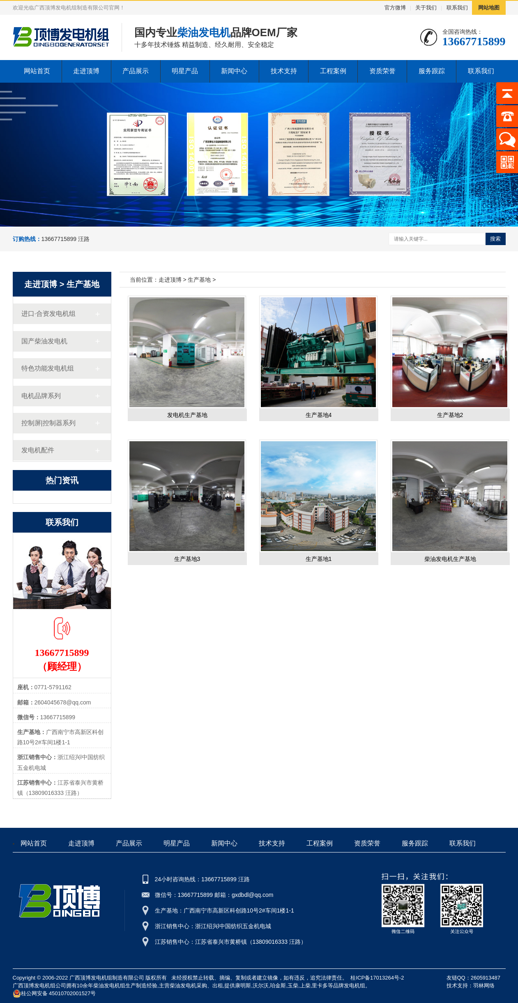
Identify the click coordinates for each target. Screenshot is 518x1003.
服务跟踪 (432, 70)
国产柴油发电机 (44, 341)
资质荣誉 (382, 70)
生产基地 (83, 284)
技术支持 (284, 70)
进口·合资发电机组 (48, 313)
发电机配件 (37, 450)
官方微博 (395, 8)
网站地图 (489, 8)
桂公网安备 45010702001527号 (54, 993)
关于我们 (426, 8)
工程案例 (333, 70)
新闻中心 (234, 70)
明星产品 (185, 70)
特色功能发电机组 (47, 368)
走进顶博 (86, 70)
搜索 (495, 239)
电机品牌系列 (41, 395)
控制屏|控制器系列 (48, 422)
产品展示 (135, 70)
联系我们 (457, 8)
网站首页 (37, 70)
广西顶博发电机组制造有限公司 (106, 978)
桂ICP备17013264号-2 (377, 978)
